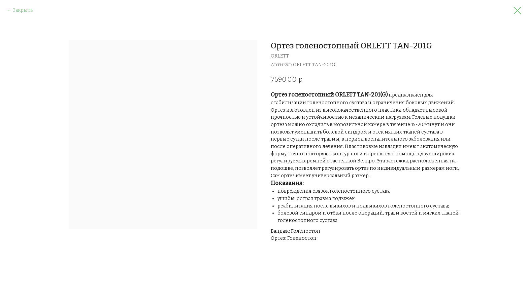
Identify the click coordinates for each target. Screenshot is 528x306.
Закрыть (23, 10)
